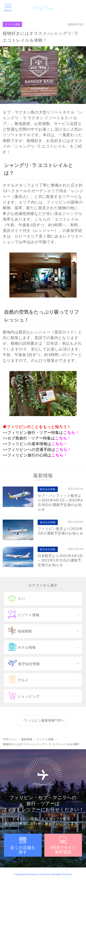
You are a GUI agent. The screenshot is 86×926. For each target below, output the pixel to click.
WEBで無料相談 (63, 845)
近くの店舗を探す (23, 845)
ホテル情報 (43, 648)
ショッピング (43, 697)
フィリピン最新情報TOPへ (43, 720)
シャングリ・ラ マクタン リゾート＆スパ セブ (43, 118)
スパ (43, 600)
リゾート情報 (12, 24)
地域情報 (43, 632)
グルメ (43, 681)
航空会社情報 (43, 665)
